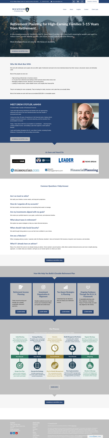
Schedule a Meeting (92, 1)
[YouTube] (78, 1)
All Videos (35, 437)
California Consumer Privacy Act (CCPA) (85, 435)
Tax (33, 430)
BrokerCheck (74, 425)
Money (34, 432)
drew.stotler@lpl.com (56, 1)
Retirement (35, 424)
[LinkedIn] (73, 1)
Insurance (35, 429)
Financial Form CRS (53, 423)
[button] (65, 9)
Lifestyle (35, 434)
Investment (35, 426)
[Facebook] (82, 1)
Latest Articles (36, 435)
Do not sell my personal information (75, 436)
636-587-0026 (44, 1)
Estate (34, 427)
